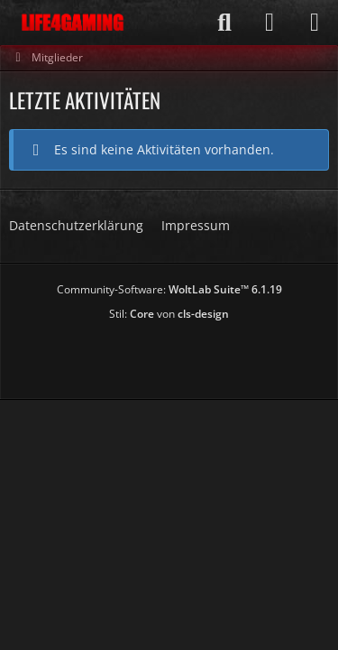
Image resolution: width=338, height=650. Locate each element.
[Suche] (224, 23)
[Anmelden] (269, 22)
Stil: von (169, 313)
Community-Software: (169, 289)
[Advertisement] (173, 353)
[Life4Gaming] (72, 23)
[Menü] (315, 23)
